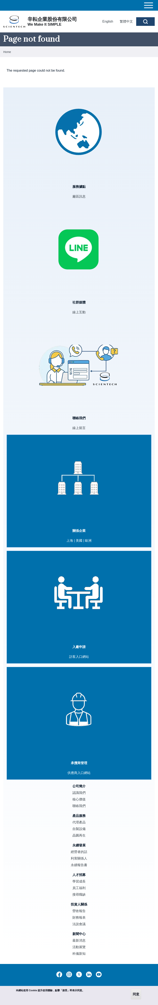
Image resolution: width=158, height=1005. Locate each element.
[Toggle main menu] (79, 5)
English (107, 21)
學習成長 (79, 881)
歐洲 (88, 540)
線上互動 (79, 312)
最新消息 (79, 940)
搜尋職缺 (79, 894)
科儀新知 (79, 953)
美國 (79, 540)
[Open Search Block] (145, 21)
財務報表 (79, 917)
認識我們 (79, 792)
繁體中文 (126, 21)
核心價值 (79, 799)
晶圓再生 (79, 835)
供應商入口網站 (79, 773)
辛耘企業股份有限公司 (52, 19)
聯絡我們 (79, 806)
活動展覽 (79, 947)
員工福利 (79, 888)
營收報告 (79, 911)
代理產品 (79, 822)
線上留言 (79, 428)
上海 (69, 540)
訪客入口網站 (79, 656)
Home (7, 52)
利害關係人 (79, 858)
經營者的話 (79, 852)
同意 (136, 994)
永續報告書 (79, 865)
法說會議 (79, 924)
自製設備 (79, 829)
